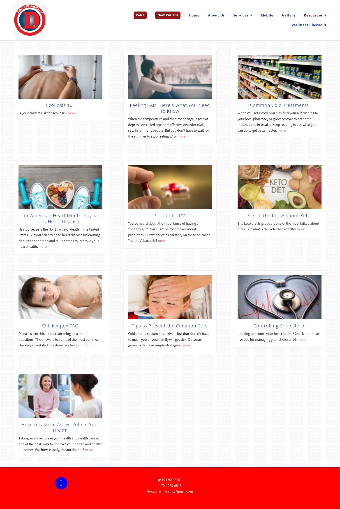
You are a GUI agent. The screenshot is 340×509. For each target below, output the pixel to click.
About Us (216, 15)
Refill (140, 15)
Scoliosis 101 (60, 105)
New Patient (167, 15)
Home (194, 15)
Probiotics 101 (170, 215)
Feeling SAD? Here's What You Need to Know (170, 108)
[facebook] (61, 483)
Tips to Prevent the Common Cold (170, 325)
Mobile (267, 15)
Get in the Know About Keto (279, 215)
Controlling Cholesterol (279, 325)
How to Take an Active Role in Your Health (60, 427)
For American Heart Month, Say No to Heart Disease (60, 218)
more (72, 113)
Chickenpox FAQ (60, 325)
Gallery (289, 15)
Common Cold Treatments (279, 105)
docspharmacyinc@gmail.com (170, 491)
